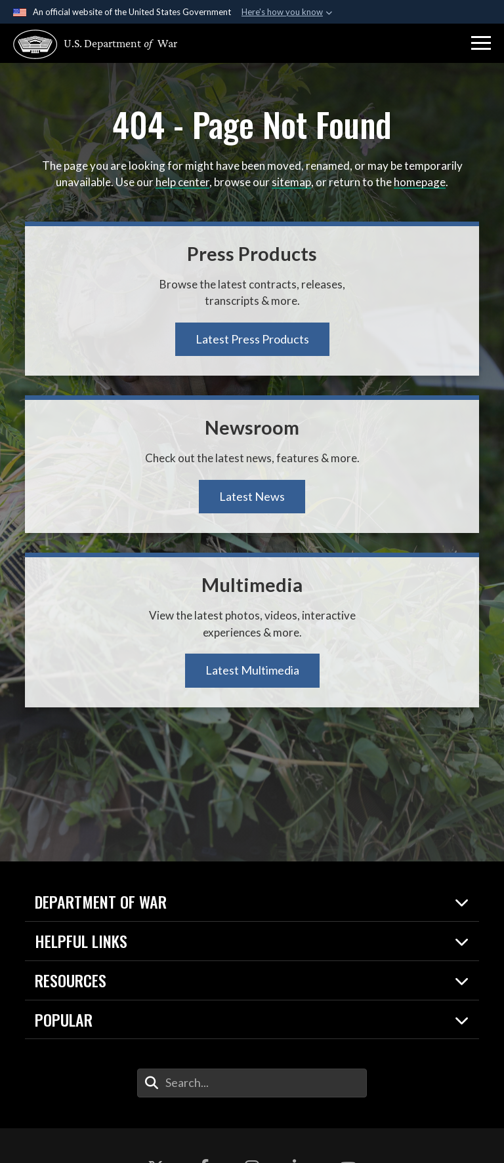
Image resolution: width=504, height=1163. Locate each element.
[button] (481, 43)
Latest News (252, 496)
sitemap (291, 182)
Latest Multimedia (252, 670)
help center (182, 182)
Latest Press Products (252, 339)
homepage (420, 182)
